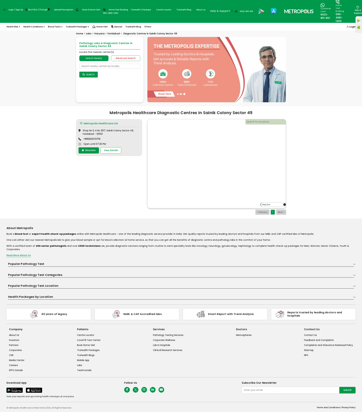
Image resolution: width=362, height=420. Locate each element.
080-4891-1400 (339, 18)
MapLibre (266, 204)
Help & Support (358, 11)
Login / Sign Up (16, 9)
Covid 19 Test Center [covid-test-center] (89, 340)
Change (43, 9)
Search (89, 74)
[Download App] (14, 390)
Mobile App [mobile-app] (83, 360)
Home (79, 33)
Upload (116, 26)
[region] (216, 163)
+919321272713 (91, 139)
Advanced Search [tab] (126, 58)
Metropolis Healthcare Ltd (99, 123)
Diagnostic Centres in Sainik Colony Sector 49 (150, 33)
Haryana (99, 33)
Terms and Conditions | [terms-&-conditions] (329, 407)
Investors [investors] (14, 340)
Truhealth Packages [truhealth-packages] (88, 350)
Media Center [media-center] (16, 360)
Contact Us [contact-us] (310, 335)
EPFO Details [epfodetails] (16, 370)
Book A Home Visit (91, 9)
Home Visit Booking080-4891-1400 (115, 11)
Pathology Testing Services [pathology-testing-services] (168, 335)
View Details (111, 150)
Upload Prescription (63, 9)
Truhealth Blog (183, 9)
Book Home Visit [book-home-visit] (86, 345)
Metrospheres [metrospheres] (244, 335)
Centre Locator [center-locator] (85, 335)
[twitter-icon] (135, 390)
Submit (347, 390)
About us (200, 9)
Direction (89, 150)
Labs (88, 33)
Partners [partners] (13, 345)
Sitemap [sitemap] (309, 350)
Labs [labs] (79, 365)
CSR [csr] (11, 355)
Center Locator (163, 9)
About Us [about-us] (14, 335)
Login (352, 26)
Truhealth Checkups (141, 9)
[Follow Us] (127, 390)
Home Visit (100, 26)
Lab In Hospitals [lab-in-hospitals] (161, 345)
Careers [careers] (13, 365)
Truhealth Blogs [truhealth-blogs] (86, 355)
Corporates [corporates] (15, 350)
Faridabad (113, 33)
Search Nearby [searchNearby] (94, 58)
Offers (147, 26)
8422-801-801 (246, 11)
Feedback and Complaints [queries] (319, 340)
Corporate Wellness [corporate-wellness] (164, 340)
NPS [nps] (306, 355)
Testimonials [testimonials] (84, 370)
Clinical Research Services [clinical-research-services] (167, 350)
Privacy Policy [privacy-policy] (349, 407)
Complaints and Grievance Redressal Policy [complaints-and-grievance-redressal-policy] (328, 345)
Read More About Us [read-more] (18, 255)
